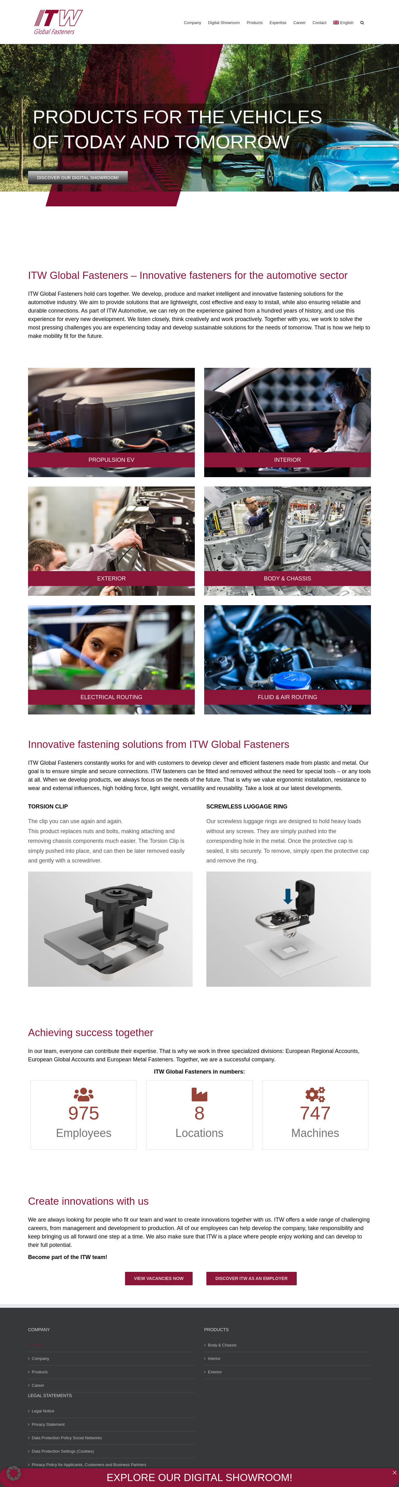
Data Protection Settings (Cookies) (63, 1451)
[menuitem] (343, 22)
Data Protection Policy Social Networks (67, 1437)
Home (37, 1345)
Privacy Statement (48, 1424)
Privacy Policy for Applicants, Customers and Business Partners (89, 1464)
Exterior (215, 1372)
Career (38, 1385)
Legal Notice (43, 1411)
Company (40, 1358)
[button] (362, 22)
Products (40, 1372)
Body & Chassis (222, 1345)
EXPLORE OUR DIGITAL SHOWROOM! (199, 1477)
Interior (214, 1358)
